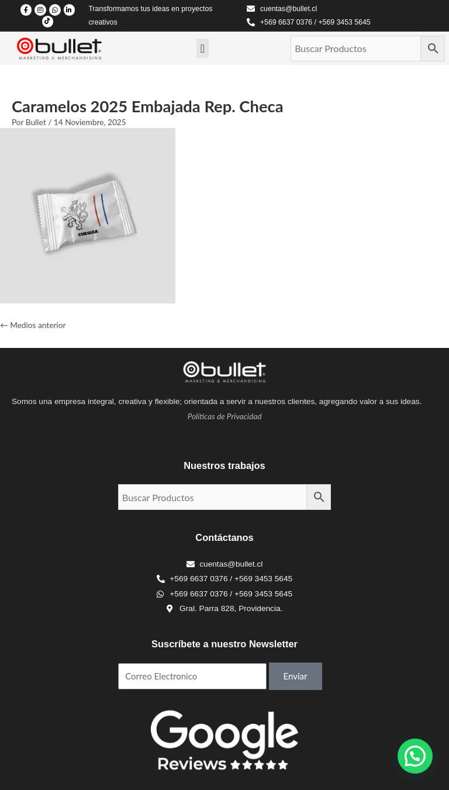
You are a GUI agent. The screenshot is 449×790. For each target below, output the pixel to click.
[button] (415, 756)
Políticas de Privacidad (225, 416)
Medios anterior (32, 325)
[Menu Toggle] (202, 48)
